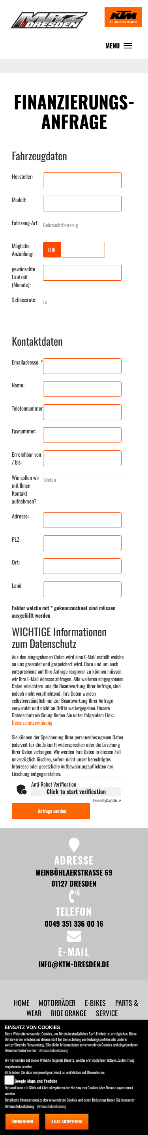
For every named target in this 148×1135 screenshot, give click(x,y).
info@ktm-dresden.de (73, 964)
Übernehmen (22, 1121)
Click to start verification (76, 791)
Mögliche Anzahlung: (22, 249)
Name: (18, 385)
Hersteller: (22, 176)
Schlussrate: (24, 300)
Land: (17, 585)
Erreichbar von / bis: (26, 458)
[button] (58, 1002)
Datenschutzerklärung (32, 722)
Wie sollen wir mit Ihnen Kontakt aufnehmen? (25, 489)
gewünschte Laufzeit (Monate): (23, 277)
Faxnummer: (24, 431)
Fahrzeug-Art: (25, 223)
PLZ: (16, 539)
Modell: (19, 200)
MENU (120, 47)
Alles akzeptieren (66, 1121)
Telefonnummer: (27, 408)
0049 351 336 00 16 (74, 923)
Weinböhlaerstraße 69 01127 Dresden (74, 878)
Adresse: (20, 516)
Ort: (16, 562)
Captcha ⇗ (107, 800)
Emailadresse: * (27, 362)
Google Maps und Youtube (36, 1081)
